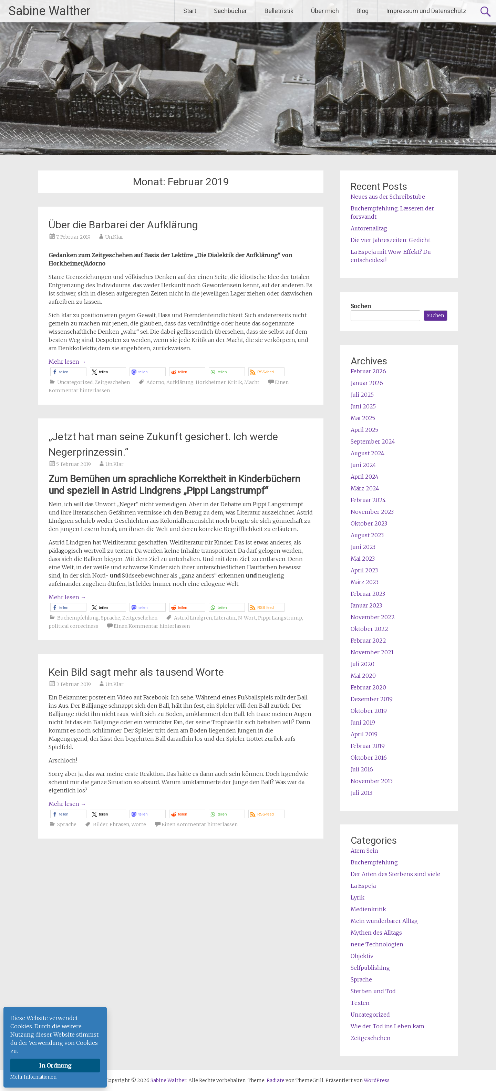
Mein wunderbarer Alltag (384, 920)
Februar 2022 (368, 640)
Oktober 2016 (369, 757)
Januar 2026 (367, 383)
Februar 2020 (368, 687)
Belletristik (279, 10)
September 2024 (373, 441)
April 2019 (364, 734)
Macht (251, 382)
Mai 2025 (363, 418)
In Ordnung (55, 1065)
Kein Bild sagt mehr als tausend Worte (136, 672)
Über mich (325, 10)
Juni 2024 (363, 464)
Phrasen (119, 824)
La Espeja (363, 885)
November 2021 (372, 652)
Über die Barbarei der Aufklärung (123, 225)
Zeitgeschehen (112, 382)
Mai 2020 (363, 675)
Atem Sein (364, 850)
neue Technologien (377, 944)
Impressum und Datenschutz (426, 10)
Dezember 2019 (372, 699)
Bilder (100, 824)
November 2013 (372, 781)
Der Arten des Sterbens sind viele (395, 874)
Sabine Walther (50, 11)
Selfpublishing (370, 967)
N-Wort (247, 618)
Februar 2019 (368, 745)
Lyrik (357, 897)
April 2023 (364, 570)
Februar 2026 (368, 371)
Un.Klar (114, 237)
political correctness (73, 626)
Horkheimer (211, 382)
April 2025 (364, 429)
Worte (138, 824)
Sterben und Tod (373, 991)
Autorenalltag (369, 228)
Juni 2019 (363, 722)
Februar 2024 (368, 500)
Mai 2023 (363, 558)
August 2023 (367, 535)
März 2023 (365, 582)
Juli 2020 (362, 664)
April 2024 (365, 476)
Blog (362, 10)
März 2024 (365, 488)
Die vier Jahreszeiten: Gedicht (390, 240)
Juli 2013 (361, 792)
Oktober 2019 (369, 710)
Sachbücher (230, 10)
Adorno (155, 382)
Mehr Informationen (33, 1077)
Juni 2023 (363, 546)
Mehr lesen (67, 361)
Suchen (361, 306)
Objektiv (362, 956)
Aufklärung (180, 382)
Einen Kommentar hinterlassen (152, 626)
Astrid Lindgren (193, 618)
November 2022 (373, 617)
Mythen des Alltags (376, 932)
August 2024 (367, 453)
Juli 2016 (362, 769)
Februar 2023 (368, 593)
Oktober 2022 (369, 628)
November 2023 (372, 511)
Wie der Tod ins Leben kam (387, 1026)
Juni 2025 (363, 406)
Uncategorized (75, 382)
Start (189, 10)
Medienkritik (368, 909)
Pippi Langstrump (280, 618)
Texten (360, 1002)
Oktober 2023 (369, 523)
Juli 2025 (362, 394)
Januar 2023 (366, 605)
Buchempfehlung (78, 618)
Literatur (225, 618)
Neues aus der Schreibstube (388, 196)
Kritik (235, 382)
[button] (68, 371)
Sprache (110, 618)
